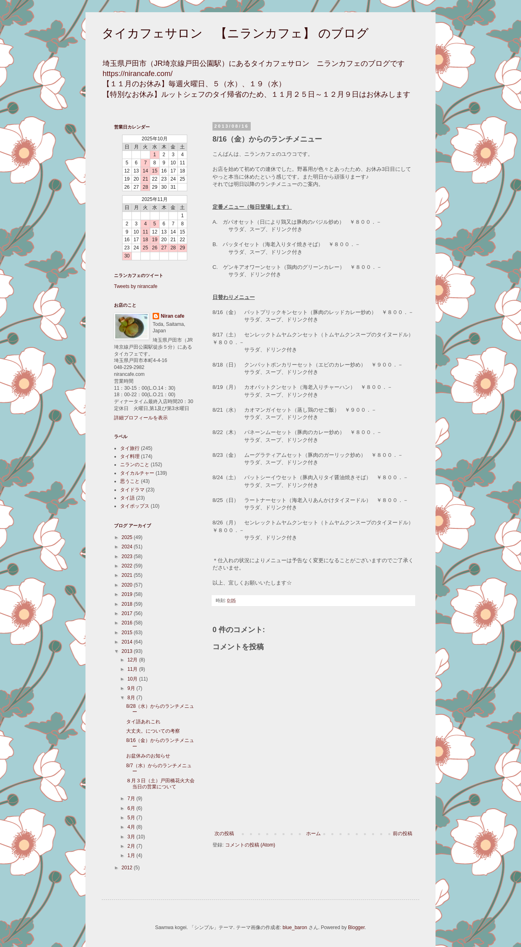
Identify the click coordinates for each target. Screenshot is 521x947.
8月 (131, 697)
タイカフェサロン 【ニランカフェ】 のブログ (235, 33)
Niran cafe (172, 316)
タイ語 (127, 498)
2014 (128, 642)
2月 (131, 846)
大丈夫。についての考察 (153, 731)
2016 (128, 623)
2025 (128, 537)
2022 (128, 566)
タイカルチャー (137, 473)
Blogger (356, 927)
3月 (131, 837)
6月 (131, 808)
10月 (133, 679)
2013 (128, 651)
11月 (133, 669)
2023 (128, 556)
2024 (128, 547)
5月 (131, 817)
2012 (128, 868)
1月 (131, 855)
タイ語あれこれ (143, 721)
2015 (128, 632)
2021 (128, 575)
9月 (131, 688)
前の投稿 (402, 833)
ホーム (313, 833)
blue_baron (294, 927)
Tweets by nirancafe (136, 286)
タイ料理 (130, 456)
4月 (131, 827)
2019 (128, 594)
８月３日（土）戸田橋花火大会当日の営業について (160, 783)
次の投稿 (224, 833)
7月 (131, 798)
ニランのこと (134, 464)
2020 (128, 585)
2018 (128, 604)
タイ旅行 (130, 448)
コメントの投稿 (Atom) (250, 845)
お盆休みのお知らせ (148, 756)
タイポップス (134, 506)
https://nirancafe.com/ (138, 74)
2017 (128, 613)
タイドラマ (132, 490)
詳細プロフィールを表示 (141, 418)
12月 (133, 660)
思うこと (130, 481)
